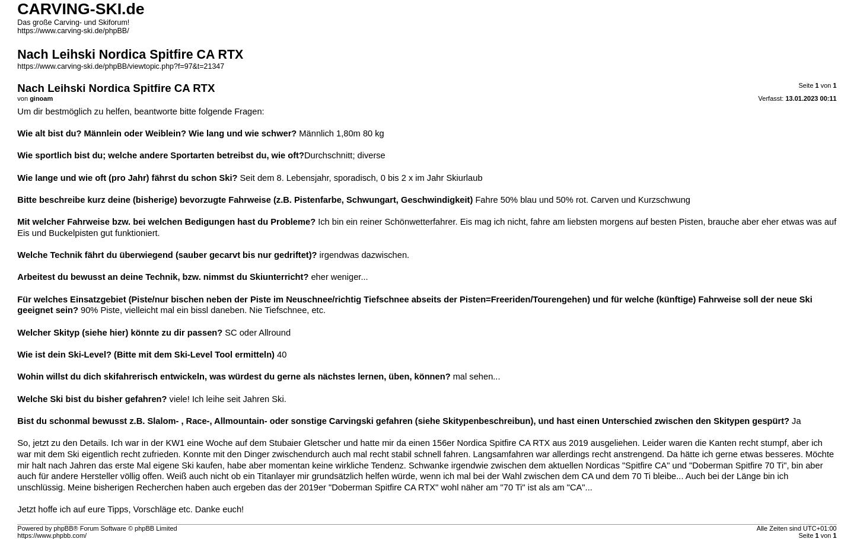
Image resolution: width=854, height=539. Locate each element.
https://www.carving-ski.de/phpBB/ (73, 31)
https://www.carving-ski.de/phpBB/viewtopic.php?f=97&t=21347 (120, 66)
